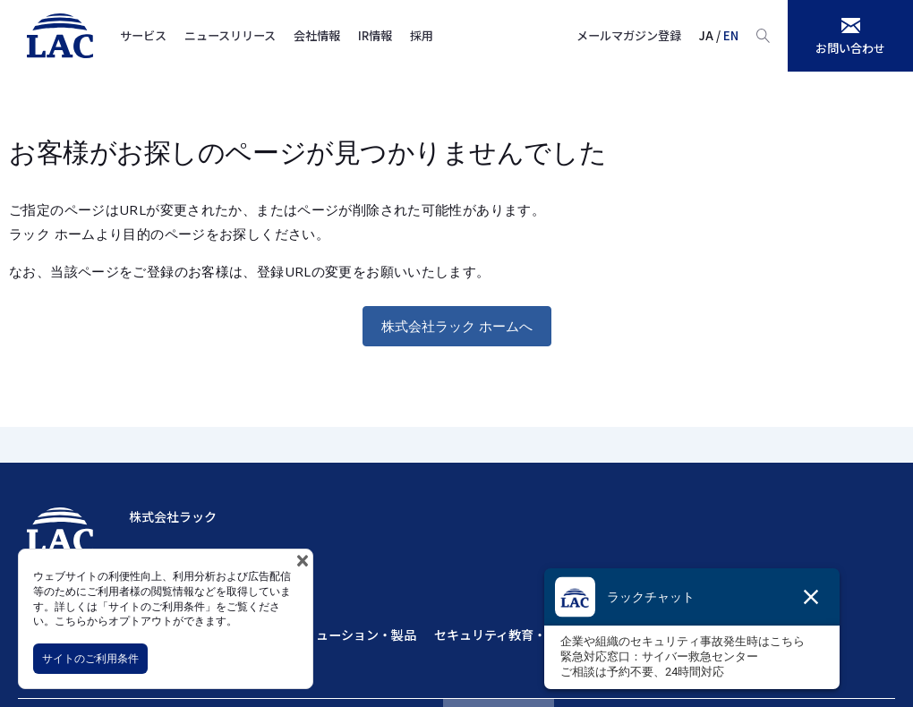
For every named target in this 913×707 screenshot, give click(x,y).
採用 (421, 35)
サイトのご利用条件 (90, 658)
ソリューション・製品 (353, 634)
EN (730, 35)
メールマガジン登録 (628, 35)
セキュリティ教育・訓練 (502, 634)
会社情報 (317, 35)
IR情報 (375, 35)
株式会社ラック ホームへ (457, 326)
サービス (143, 35)
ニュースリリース (230, 35)
